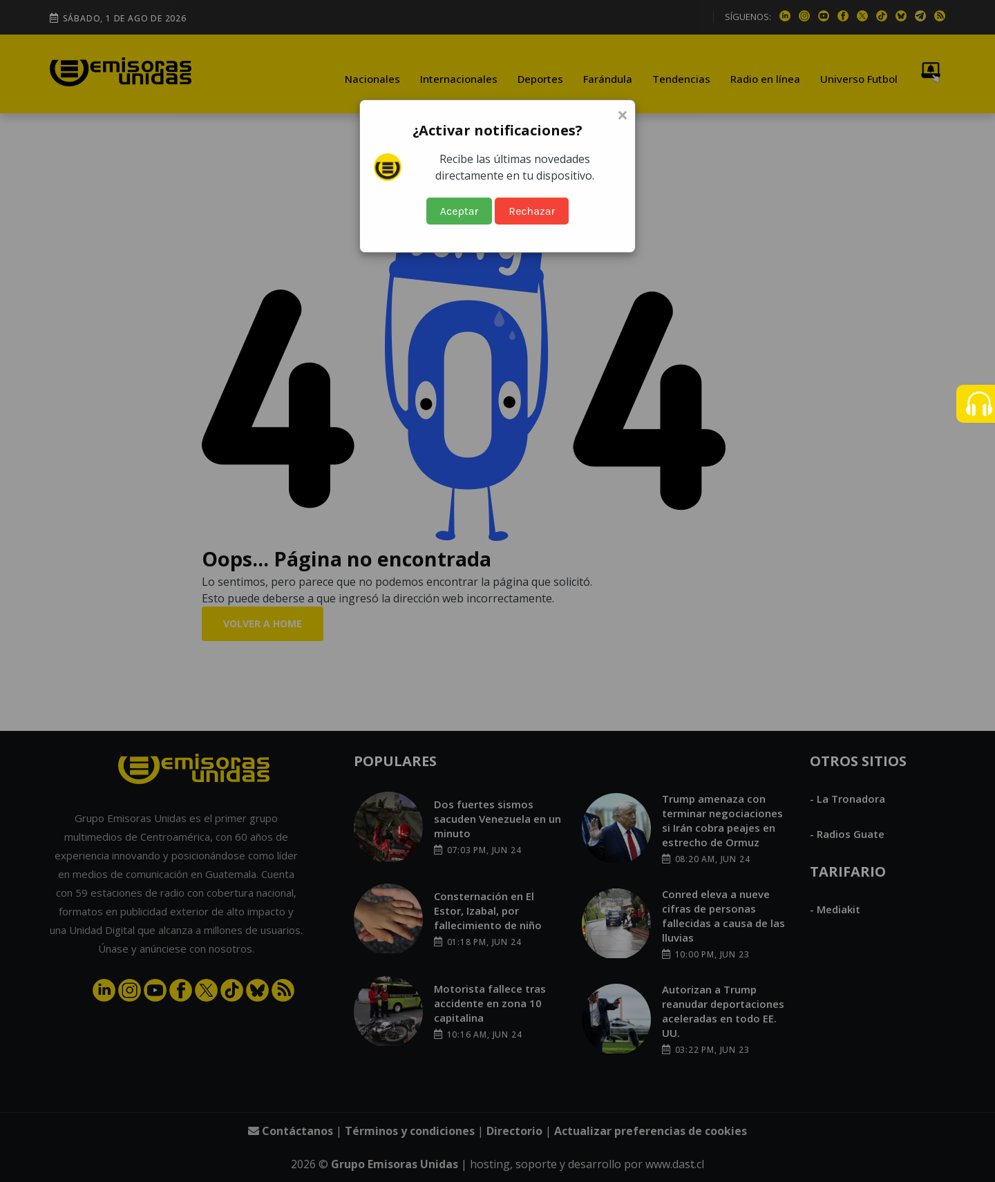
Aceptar (459, 211)
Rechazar (532, 211)
